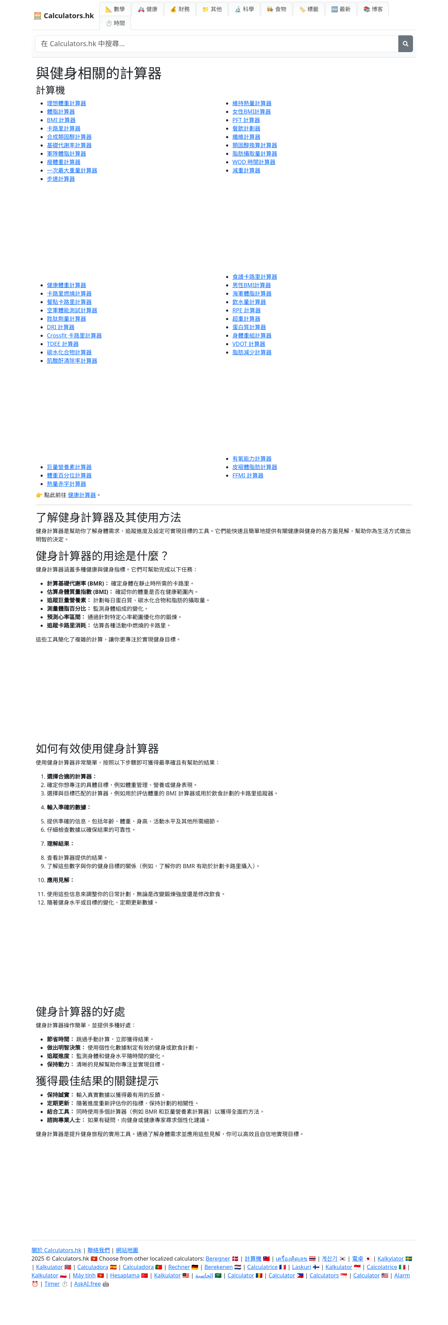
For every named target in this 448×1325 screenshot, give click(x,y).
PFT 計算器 (246, 120)
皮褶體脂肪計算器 (254, 467)
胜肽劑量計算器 (66, 319)
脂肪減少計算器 (252, 352)
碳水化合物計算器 (69, 352)
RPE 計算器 (246, 310)
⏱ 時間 (115, 23)
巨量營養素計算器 (69, 467)
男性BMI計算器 (251, 285)
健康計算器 (82, 495)
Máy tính (84, 1275)
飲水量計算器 (249, 302)
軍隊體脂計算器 (66, 153)
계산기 (329, 1258)
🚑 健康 (147, 9)
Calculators (324, 1275)
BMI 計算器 (61, 120)
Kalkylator (391, 1258)
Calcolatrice (382, 1267)
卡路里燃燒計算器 (69, 293)
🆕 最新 (341, 9)
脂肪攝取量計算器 (254, 153)
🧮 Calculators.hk (63, 15)
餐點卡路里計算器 (69, 302)
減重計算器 (246, 170)
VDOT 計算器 (248, 344)
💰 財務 (180, 9)
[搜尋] (405, 43)
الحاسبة (204, 1275)
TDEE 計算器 (63, 344)
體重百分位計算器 (69, 475)
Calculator (240, 1275)
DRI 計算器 (61, 327)
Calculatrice (262, 1267)
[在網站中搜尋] (217, 43)
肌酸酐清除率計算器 (72, 360)
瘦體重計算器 (63, 162)
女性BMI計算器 (251, 111)
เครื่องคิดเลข (291, 1258)
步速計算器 (61, 179)
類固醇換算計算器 (254, 145)
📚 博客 (373, 9)
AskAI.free (87, 1284)
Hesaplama (125, 1275)
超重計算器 (246, 319)
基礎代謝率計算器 (69, 145)
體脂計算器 (61, 111)
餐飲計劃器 (246, 128)
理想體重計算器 (66, 103)
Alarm (402, 1275)
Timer (52, 1284)
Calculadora (92, 1267)
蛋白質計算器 (249, 327)
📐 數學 (115, 9)
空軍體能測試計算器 (72, 310)
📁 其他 (212, 9)
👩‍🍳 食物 (276, 9)
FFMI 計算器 (248, 475)
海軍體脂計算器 (252, 293)
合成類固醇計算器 (69, 137)
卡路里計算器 (63, 128)
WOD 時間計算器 (253, 162)
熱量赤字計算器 (66, 484)
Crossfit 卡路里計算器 (74, 335)
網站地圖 (127, 1250)
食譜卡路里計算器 (254, 277)
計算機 (253, 1258)
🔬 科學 (244, 9)
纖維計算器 (246, 137)
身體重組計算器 (252, 335)
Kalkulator (49, 1267)
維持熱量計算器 (252, 103)
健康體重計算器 (66, 285)
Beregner (218, 1258)
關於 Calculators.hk (56, 1250)
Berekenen (218, 1267)
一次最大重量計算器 (72, 170)
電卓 (357, 1258)
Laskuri (301, 1267)
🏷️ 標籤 (308, 9)
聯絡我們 (99, 1250)
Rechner (179, 1267)
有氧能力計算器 (252, 458)
